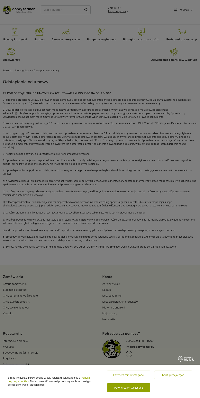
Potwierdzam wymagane (128, 375)
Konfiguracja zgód (173, 375)
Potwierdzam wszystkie (128, 388)
